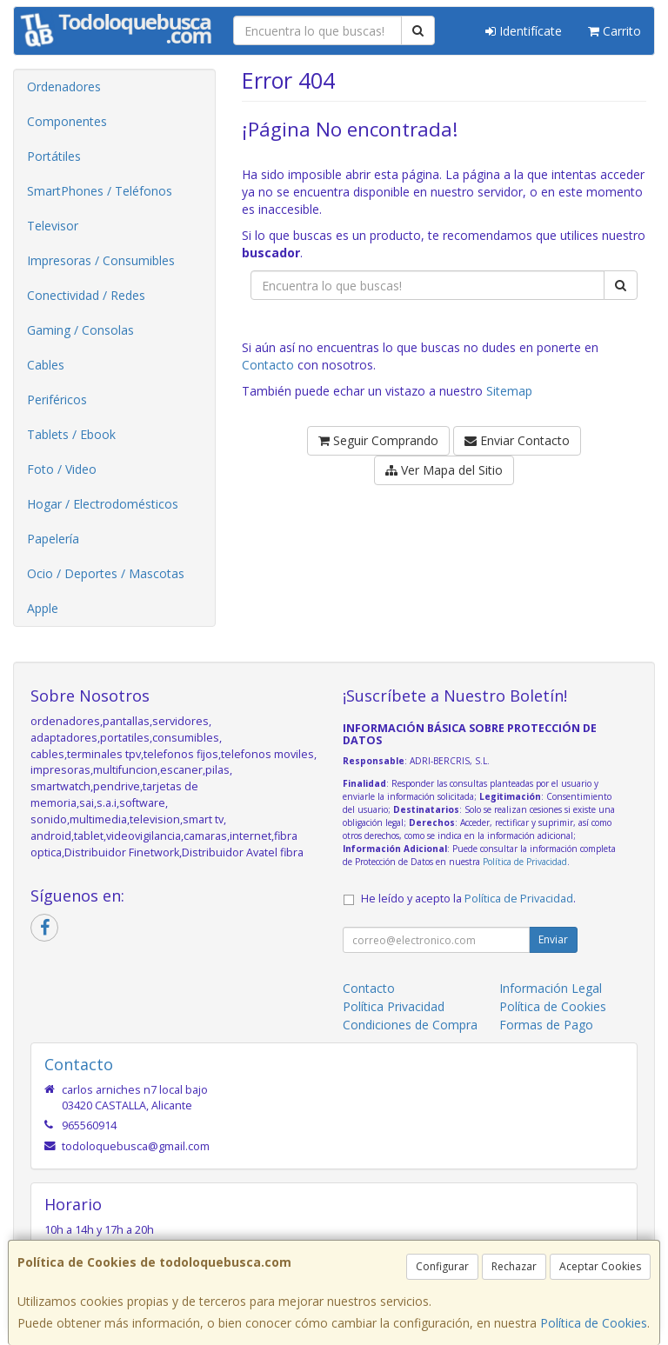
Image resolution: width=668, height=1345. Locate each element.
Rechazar (514, 1266)
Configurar (442, 1266)
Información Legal (550, 988)
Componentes (67, 121)
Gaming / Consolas (80, 330)
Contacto (268, 364)
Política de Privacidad (525, 862)
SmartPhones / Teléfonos (99, 191)
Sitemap (509, 391)
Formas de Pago (546, 1024)
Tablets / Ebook (71, 434)
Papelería (53, 538)
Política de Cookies (593, 1323)
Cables (45, 364)
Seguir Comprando (378, 440)
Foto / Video (62, 469)
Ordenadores (64, 86)
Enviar (553, 939)
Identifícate (523, 31)
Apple (42, 608)
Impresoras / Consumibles (101, 260)
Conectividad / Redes (86, 295)
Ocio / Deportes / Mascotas (105, 573)
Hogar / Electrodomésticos (102, 504)
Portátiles (54, 156)
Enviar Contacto (517, 440)
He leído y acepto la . (468, 898)
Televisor (52, 225)
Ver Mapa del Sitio (444, 470)
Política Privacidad (393, 1006)
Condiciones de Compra (410, 1024)
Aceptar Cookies (600, 1266)
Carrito (614, 31)
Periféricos (57, 399)
